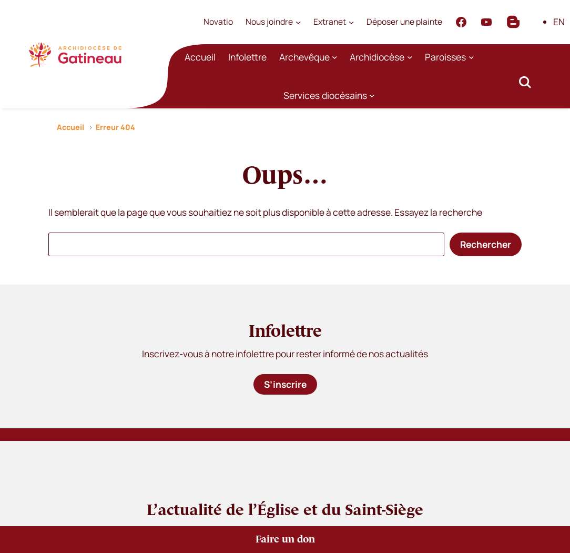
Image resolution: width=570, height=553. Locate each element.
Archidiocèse (377, 57)
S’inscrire (285, 384)
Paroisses (445, 57)
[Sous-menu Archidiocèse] (410, 57)
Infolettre (247, 57)
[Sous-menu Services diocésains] (372, 95)
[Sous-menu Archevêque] (335, 57)
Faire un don (285, 540)
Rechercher (485, 244)
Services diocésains (325, 95)
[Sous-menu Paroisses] (471, 57)
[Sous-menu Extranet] (351, 22)
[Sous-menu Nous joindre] (298, 22)
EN (559, 21)
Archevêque (304, 57)
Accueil (200, 57)
